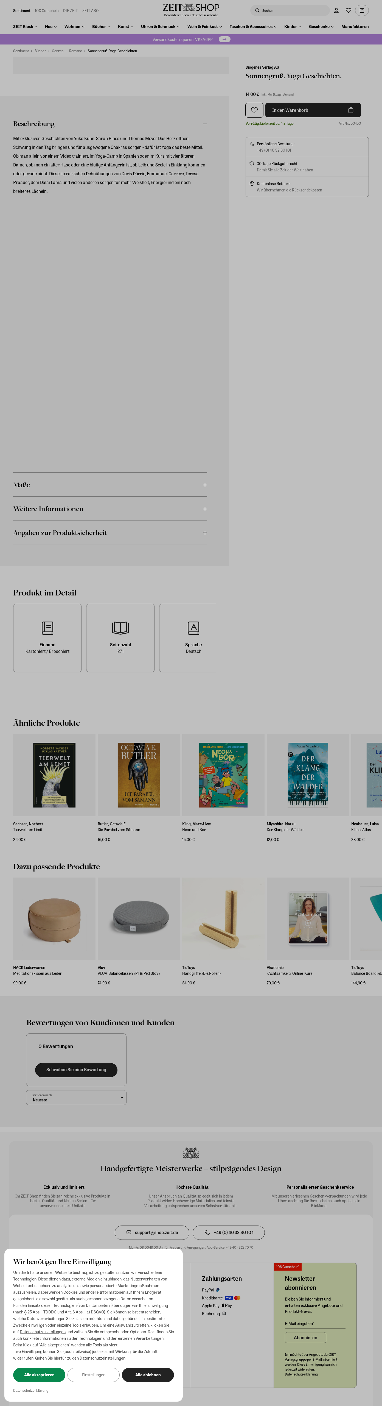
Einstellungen (93, 1375)
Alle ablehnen (148, 1375)
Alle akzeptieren (39, 1375)
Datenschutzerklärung (30, 1390)
